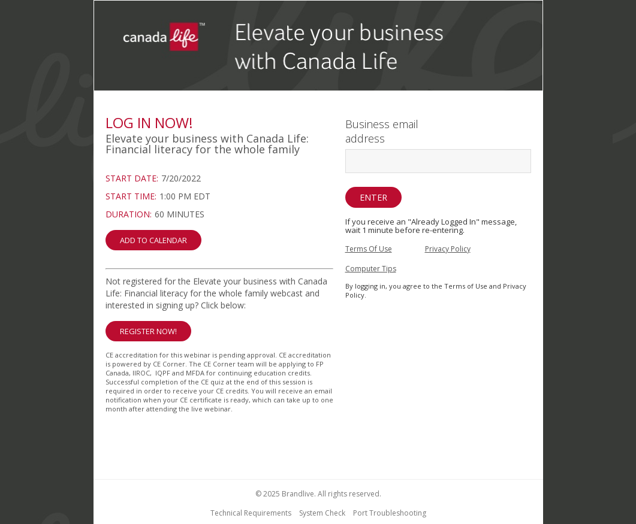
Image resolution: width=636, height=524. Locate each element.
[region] (318, 47)
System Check (322, 513)
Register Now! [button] (148, 331)
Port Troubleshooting (389, 513)
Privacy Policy (448, 249)
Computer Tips (370, 268)
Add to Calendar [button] (153, 240)
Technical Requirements (250, 513)
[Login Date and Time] (219, 211)
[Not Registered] (219, 371)
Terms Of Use (368, 249)
